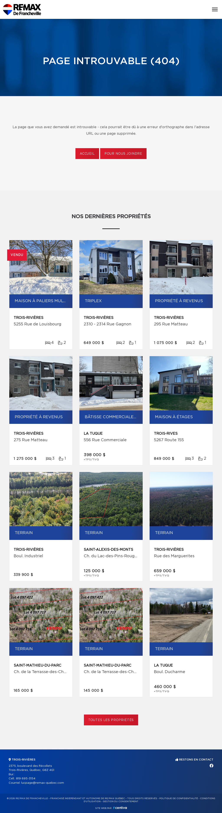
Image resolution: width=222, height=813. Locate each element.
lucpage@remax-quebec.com (42, 783)
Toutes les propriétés (111, 720)
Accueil (87, 153)
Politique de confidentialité (178, 798)
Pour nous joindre (123, 153)
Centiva (120, 807)
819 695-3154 (25, 778)
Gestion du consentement (120, 801)
